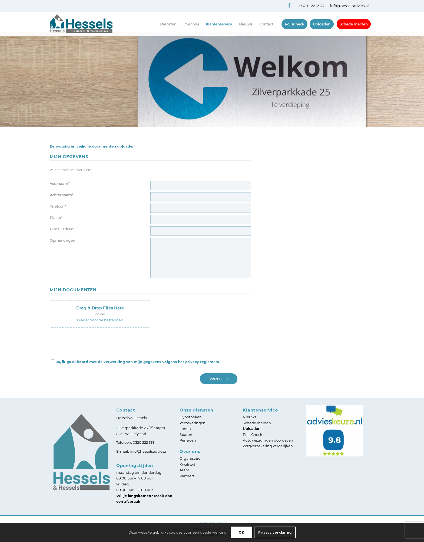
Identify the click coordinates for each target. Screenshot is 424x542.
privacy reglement (202, 362)
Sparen (186, 434)
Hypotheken (191, 417)
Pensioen (188, 440)
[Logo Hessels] (81, 30)
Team (184, 470)
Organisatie (190, 458)
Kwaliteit (187, 464)
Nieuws (249, 417)
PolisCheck (252, 434)
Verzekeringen (193, 423)
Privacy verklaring (275, 532)
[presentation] (91, 342)
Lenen (185, 428)
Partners (187, 476)
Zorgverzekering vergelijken (268, 446)
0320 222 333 (143, 442)
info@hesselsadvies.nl (349, 6)
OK (241, 532)
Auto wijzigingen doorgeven (268, 440)
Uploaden (251, 428)
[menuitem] (168, 24)
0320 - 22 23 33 (311, 6)
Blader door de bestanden (100, 320)
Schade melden (257, 423)
